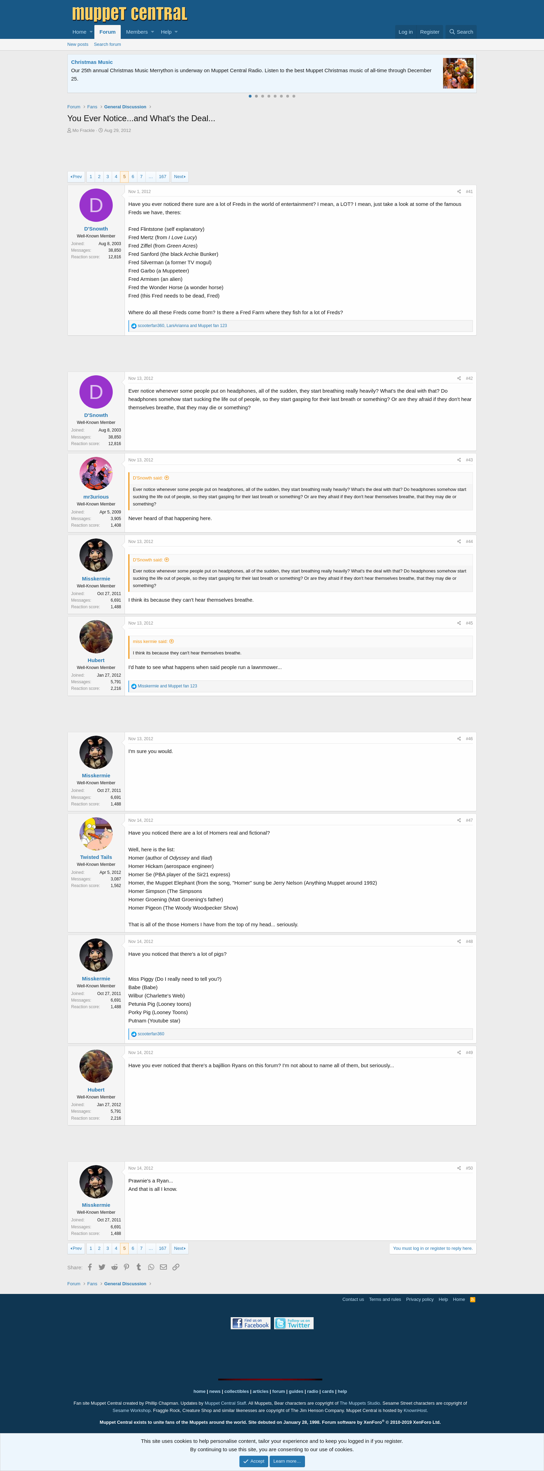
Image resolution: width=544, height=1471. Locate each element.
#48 (469, 941)
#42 (469, 378)
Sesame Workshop (131, 1410)
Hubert (96, 660)
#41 (469, 191)
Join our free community (187, 70)
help (342, 1391)
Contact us (353, 1299)
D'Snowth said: (148, 477)
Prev (77, 176)
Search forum (107, 44)
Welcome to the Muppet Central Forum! (119, 62)
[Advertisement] (272, 153)
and (167, 686)
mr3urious (96, 497)
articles (261, 1391)
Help (166, 32)
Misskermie (96, 579)
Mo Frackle (84, 130)
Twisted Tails (96, 857)
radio (312, 1391)
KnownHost (414, 1410)
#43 (469, 460)
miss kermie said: (150, 641)
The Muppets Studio (360, 1403)
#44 (469, 541)
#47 (469, 820)
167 (163, 176)
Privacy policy (420, 1299)
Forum (108, 32)
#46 (469, 738)
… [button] (150, 176)
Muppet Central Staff (225, 1403)
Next (179, 176)
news (215, 1391)
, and (182, 325)
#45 (469, 623)
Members (137, 32)
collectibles (236, 1391)
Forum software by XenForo (381, 1422)
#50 (469, 1168)
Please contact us (343, 70)
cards (328, 1391)
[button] (91, 32)
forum (278, 1391)
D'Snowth (96, 229)
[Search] (461, 32)
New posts (77, 44)
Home (79, 32)
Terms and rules (385, 1299)
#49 (469, 1052)
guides (296, 1391)
